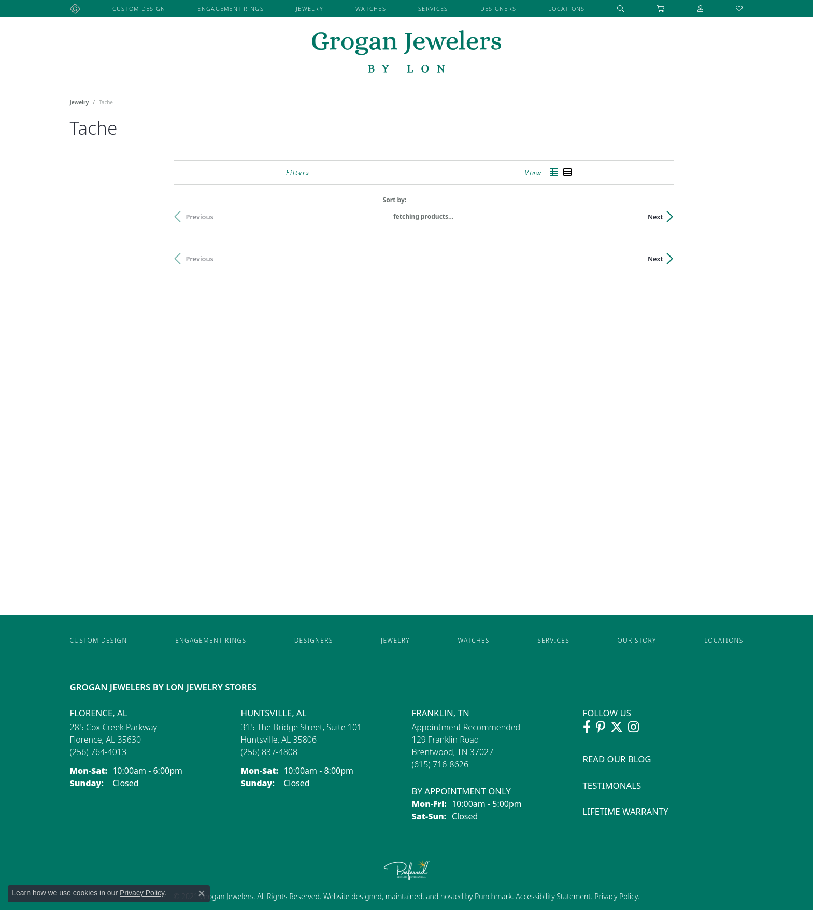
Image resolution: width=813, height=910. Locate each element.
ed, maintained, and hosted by (424, 896)
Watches (370, 8)
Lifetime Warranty (625, 811)
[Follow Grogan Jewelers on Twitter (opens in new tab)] (616, 727)
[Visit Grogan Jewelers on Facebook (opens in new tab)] (587, 727)
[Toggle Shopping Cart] (661, 8)
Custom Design (139, 8)
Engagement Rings (230, 8)
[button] (620, 8)
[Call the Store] (98, 752)
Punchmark (493, 896)
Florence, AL (98, 713)
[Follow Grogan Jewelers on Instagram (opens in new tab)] (633, 727)
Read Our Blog (617, 759)
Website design (348, 896)
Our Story (637, 640)
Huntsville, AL (274, 713)
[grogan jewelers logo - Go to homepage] (406, 52)
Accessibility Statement (553, 896)
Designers (498, 8)
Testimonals (612, 785)
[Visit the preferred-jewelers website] (406, 870)
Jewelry (309, 8)
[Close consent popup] (201, 893)
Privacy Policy (615, 896)
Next (725, 216)
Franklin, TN (440, 713)
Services (433, 8)
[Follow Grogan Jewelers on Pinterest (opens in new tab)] (600, 727)
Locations (566, 8)
